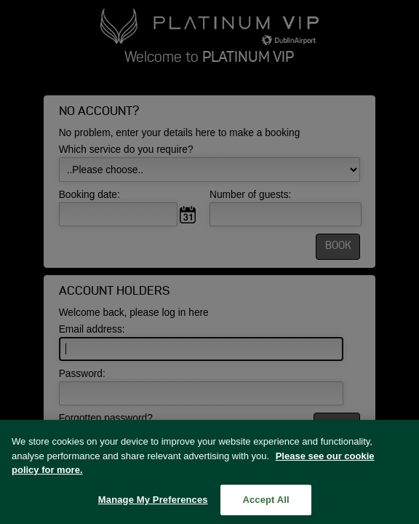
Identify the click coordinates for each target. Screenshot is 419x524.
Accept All (265, 503)
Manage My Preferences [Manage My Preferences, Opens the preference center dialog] (153, 503)
